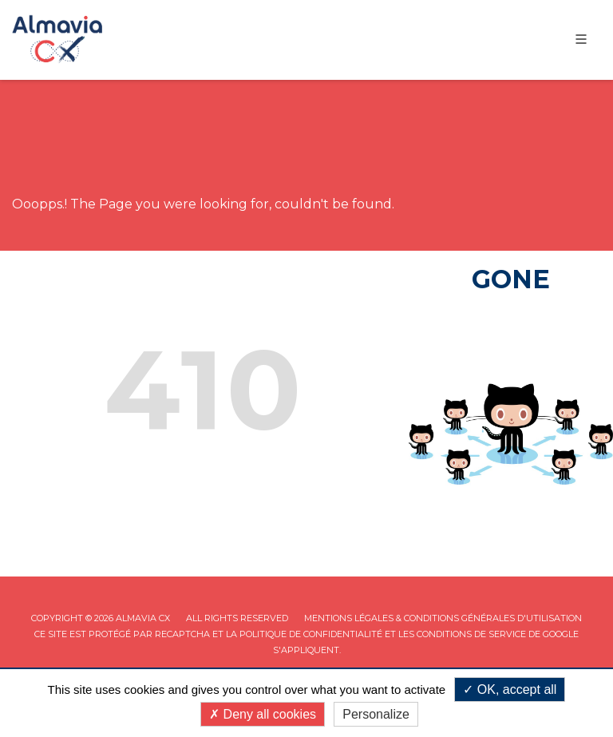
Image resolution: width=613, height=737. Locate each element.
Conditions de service (471, 634)
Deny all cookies (262, 714)
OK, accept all (509, 689)
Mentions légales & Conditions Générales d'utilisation (443, 618)
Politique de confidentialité (310, 634)
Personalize (375, 714)
